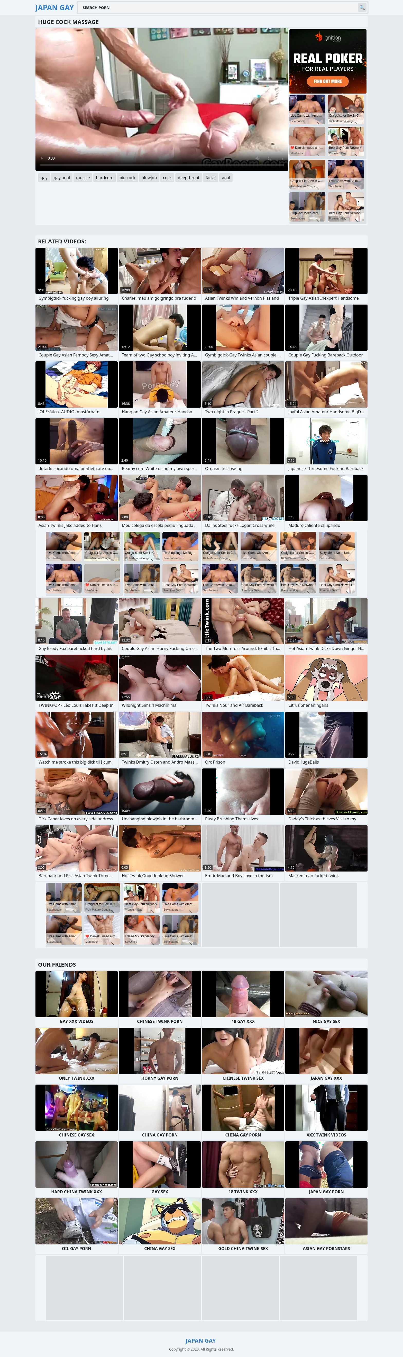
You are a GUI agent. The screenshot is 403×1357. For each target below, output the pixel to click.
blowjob (149, 177)
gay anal (62, 177)
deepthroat (188, 177)
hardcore (104, 177)
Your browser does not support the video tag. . (161, 99)
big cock (127, 177)
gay (44, 177)
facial (211, 177)
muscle (83, 177)
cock (167, 177)
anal (226, 177)
